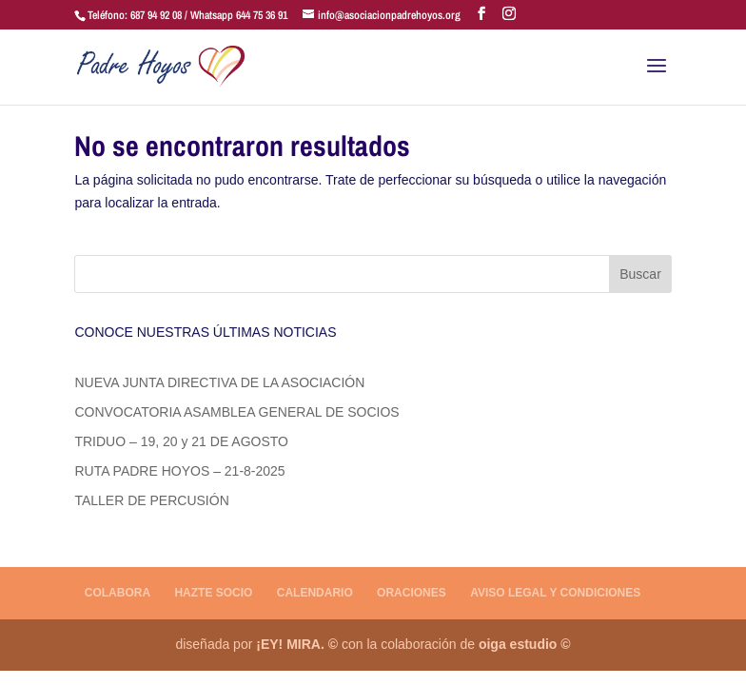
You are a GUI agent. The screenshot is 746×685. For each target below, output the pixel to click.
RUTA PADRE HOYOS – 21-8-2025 (179, 471)
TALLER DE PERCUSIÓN (151, 500)
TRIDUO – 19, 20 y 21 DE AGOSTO (181, 441)
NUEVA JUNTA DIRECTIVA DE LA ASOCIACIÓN (219, 382)
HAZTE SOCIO (213, 592)
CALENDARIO (315, 592)
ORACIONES (411, 592)
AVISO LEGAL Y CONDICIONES (555, 592)
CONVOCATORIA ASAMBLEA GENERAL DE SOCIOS (236, 412)
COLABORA (117, 592)
